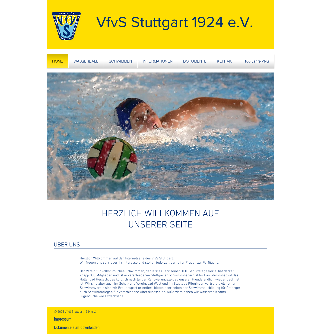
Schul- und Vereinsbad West (140, 284)
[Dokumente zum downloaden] (76, 327)
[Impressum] (63, 319)
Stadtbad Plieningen (188, 284)
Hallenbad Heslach (94, 279)
